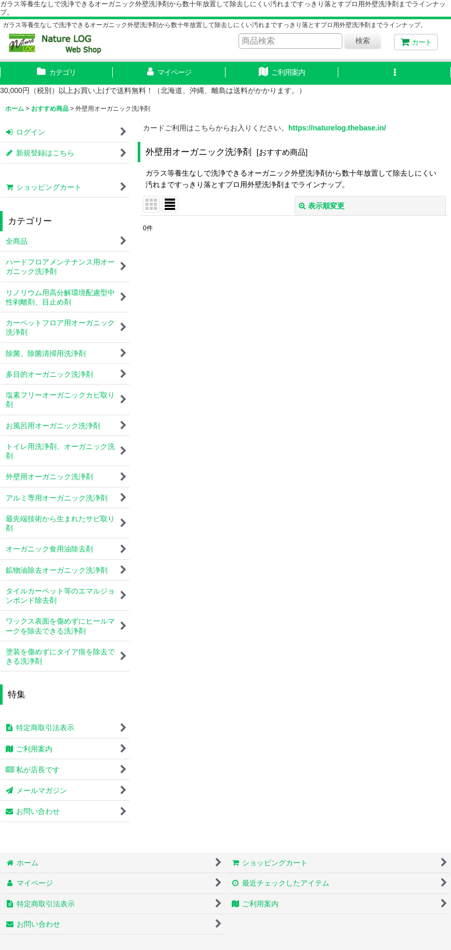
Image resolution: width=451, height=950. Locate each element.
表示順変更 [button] (321, 206)
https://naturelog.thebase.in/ (337, 128)
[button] (394, 73)
